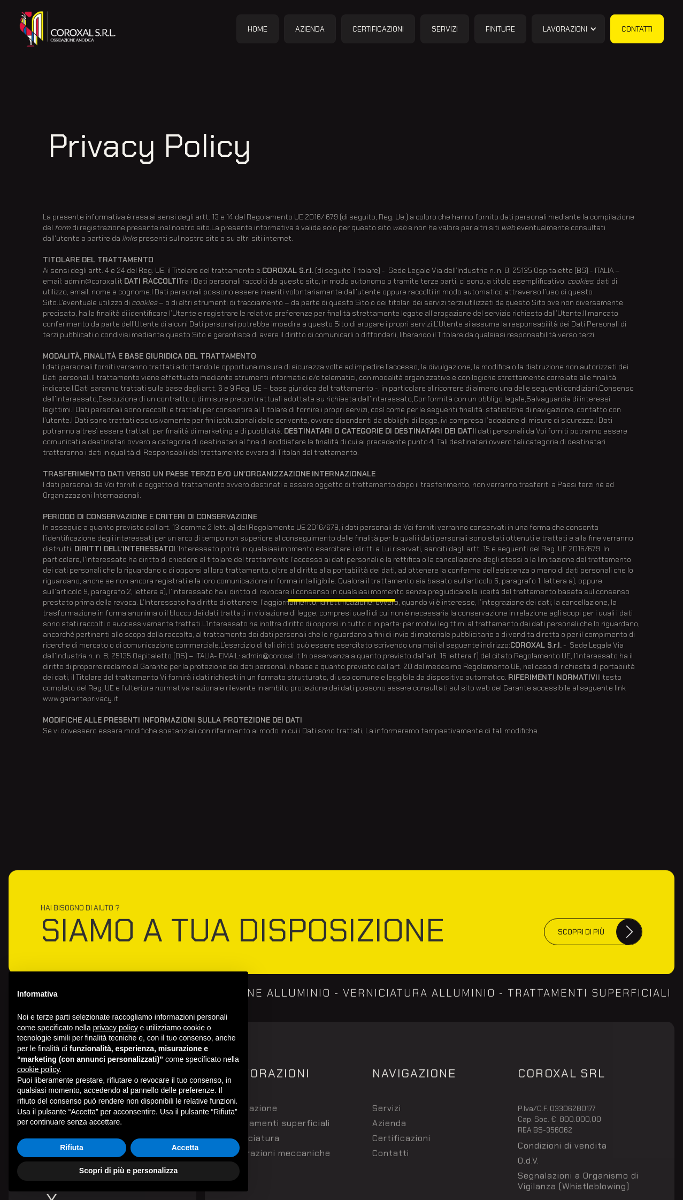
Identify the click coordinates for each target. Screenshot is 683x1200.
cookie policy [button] (38, 1069)
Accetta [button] (185, 1147)
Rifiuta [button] (71, 1147)
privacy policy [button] (115, 1027)
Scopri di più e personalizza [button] (128, 1170)
